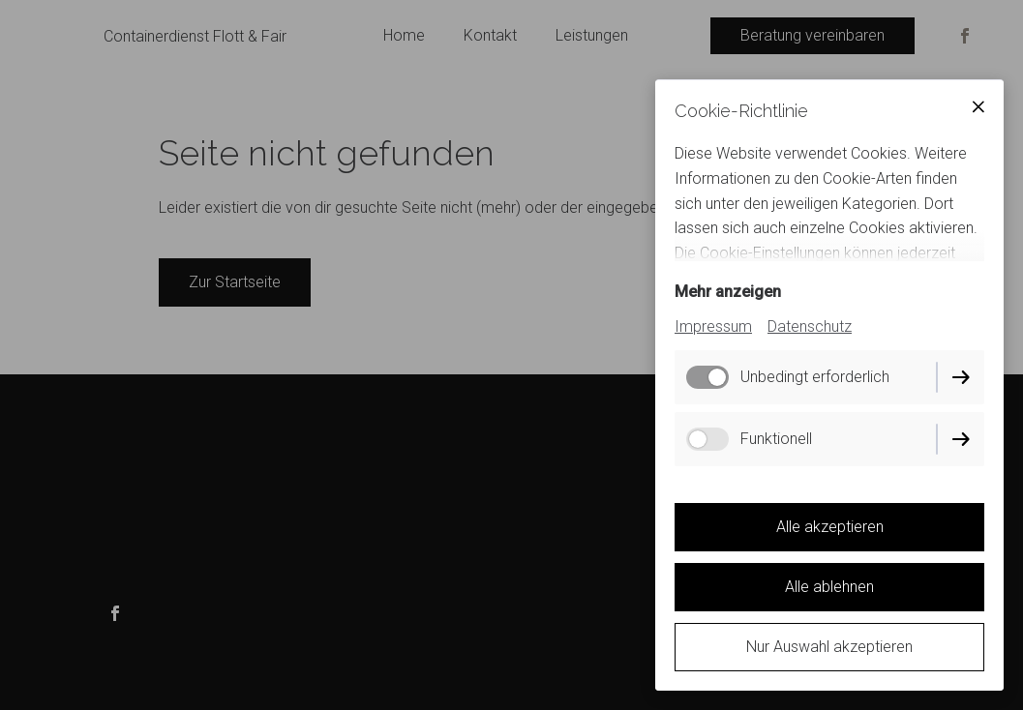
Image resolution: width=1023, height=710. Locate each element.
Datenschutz (809, 326)
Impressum (713, 326)
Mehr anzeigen (728, 291)
